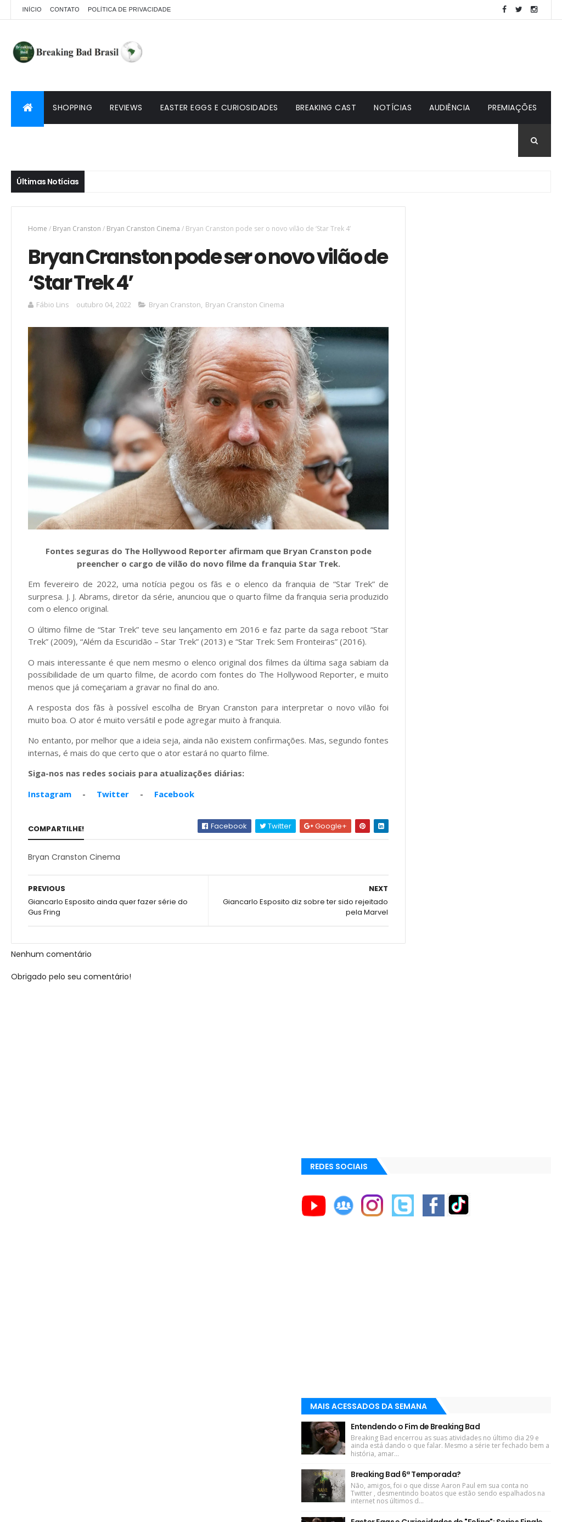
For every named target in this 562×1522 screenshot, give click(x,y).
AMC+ (401, 1055)
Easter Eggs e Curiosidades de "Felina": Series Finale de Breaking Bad (489, 633)
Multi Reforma (413, 1235)
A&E (397, 981)
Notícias (393, 107)
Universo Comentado (429, 1221)
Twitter (113, 801)
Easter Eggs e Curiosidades (219, 107)
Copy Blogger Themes (139, 1507)
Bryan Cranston (77, 228)
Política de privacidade (129, 9)
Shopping (72, 107)
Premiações (512, 107)
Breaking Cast (326, 107)
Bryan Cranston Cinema (143, 228)
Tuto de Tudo (412, 1248)
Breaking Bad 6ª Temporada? (488, 566)
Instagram (49, 801)
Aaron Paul (410, 1092)
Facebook (174, 801)
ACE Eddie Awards (420, 999)
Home (37, 228)
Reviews (126, 107)
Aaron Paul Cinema (423, 1111)
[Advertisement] (351, 55)
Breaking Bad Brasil (424, 1182)
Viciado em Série (418, 1195)
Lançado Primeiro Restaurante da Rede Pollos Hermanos (490, 697)
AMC (399, 1018)
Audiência (449, 107)
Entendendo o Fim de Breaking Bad (489, 506)
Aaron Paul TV (414, 1129)
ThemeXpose (72, 1507)
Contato (65, 9)
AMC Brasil (409, 1037)
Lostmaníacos (413, 1208)
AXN (398, 1073)
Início (31, 9)
